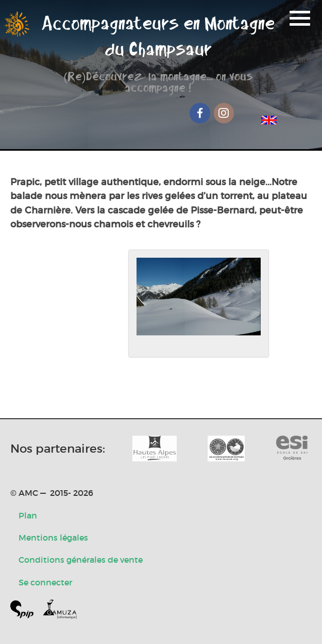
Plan (28, 515)
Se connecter (45, 582)
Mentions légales (53, 537)
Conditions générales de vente (81, 559)
